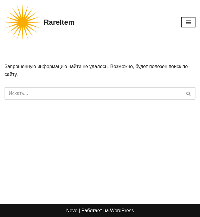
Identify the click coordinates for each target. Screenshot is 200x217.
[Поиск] (93, 93)
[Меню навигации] (188, 22)
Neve (71, 210)
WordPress (122, 210)
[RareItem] (40, 22)
